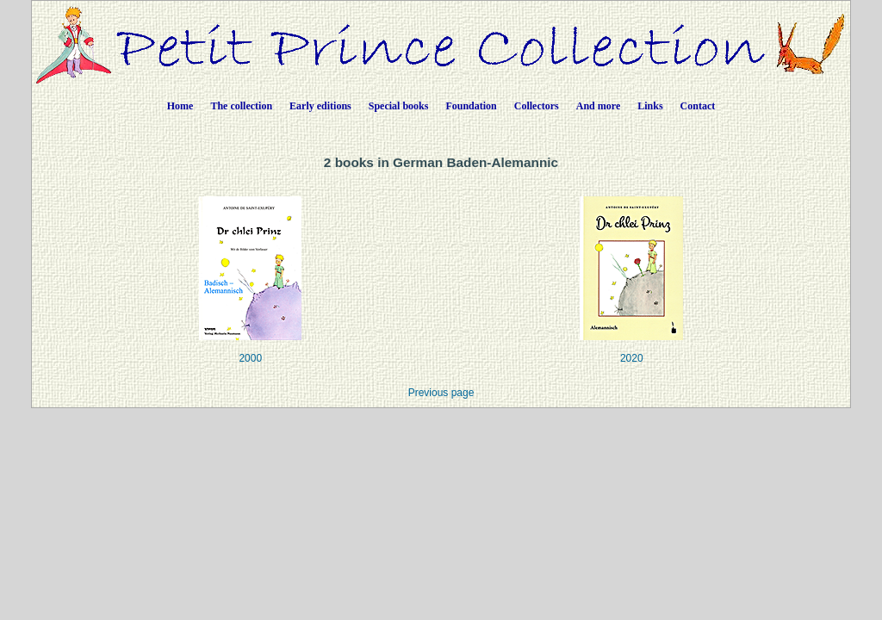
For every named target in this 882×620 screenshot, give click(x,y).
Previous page (441, 393)
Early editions (320, 106)
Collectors (536, 106)
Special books (399, 106)
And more (598, 106)
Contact (698, 106)
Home (180, 106)
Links (649, 106)
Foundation (470, 106)
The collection (241, 106)
